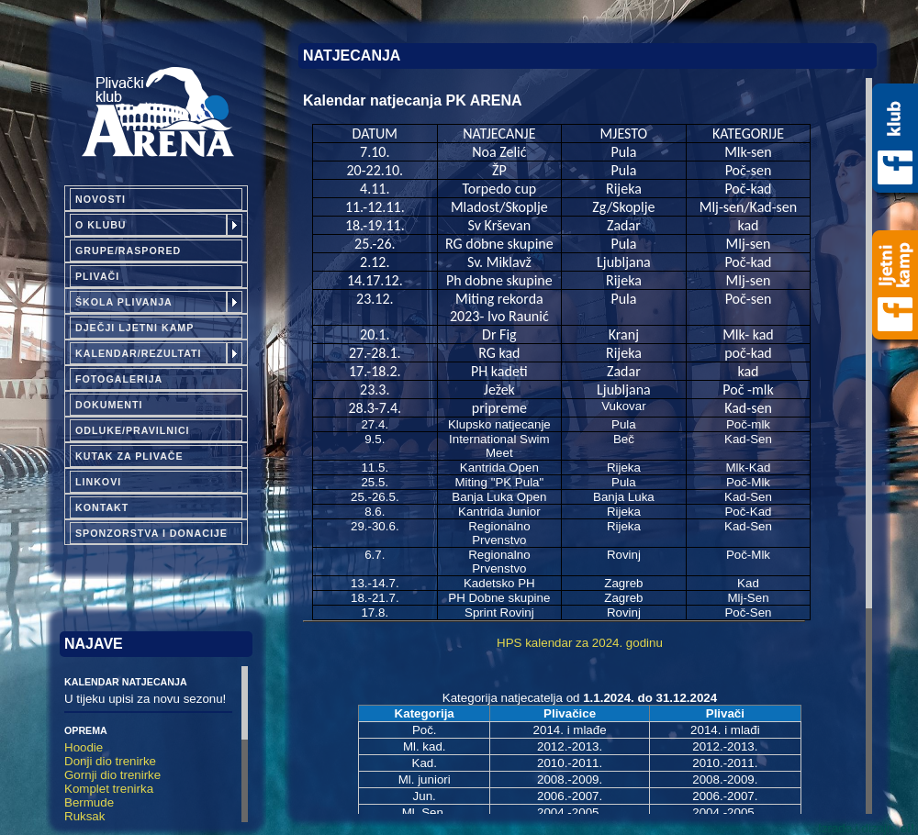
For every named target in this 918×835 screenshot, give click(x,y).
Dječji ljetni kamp (134, 327)
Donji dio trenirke (110, 761)
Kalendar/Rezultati (138, 353)
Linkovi (98, 481)
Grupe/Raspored (128, 250)
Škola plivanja (124, 301)
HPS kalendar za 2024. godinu (580, 643)
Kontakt (102, 507)
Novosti (100, 199)
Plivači (97, 276)
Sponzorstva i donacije (151, 533)
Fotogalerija (118, 378)
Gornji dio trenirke (112, 775)
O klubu (101, 224)
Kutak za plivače (129, 456)
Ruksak (84, 816)
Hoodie (83, 747)
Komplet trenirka (108, 789)
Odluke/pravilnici (132, 430)
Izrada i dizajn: (866, 828)
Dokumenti (109, 404)
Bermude (89, 802)
